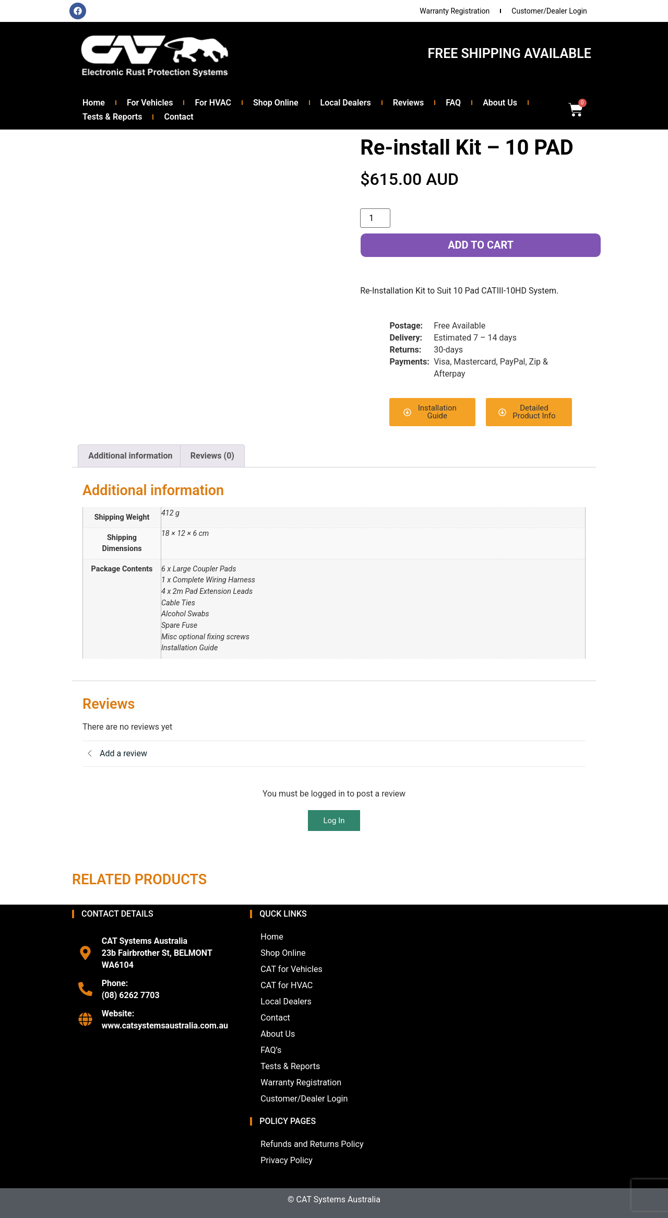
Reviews (408, 103)
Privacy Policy (286, 1160)
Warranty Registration (455, 11)
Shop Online (276, 103)
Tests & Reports (112, 117)
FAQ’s (270, 1050)
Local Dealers (345, 103)
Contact (178, 117)
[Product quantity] (375, 218)
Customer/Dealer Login (549, 11)
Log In (333, 820)
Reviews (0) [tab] (212, 456)
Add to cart (481, 245)
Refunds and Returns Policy (311, 1144)
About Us (500, 103)
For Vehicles (150, 103)
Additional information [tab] (130, 456)
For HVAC (213, 103)
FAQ (453, 103)
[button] (432, 412)
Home (93, 103)
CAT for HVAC (286, 985)
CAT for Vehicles (290, 969)
